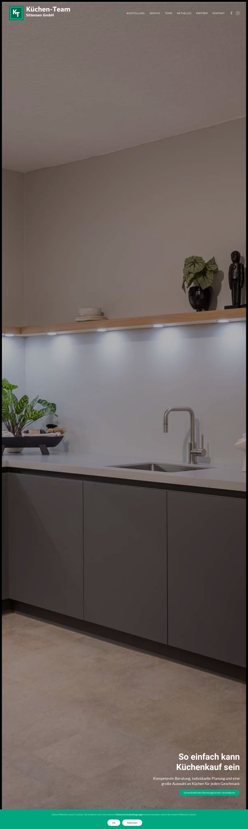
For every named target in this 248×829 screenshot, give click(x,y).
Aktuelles (184, 13)
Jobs (118, 13)
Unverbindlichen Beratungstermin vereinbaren (209, 792)
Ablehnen (132, 822)
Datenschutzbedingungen (129, 814)
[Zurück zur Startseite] (39, 13)
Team (168, 13)
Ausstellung (136, 13)
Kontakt (219, 13)
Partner (202, 13)
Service (154, 13)
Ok (113, 822)
